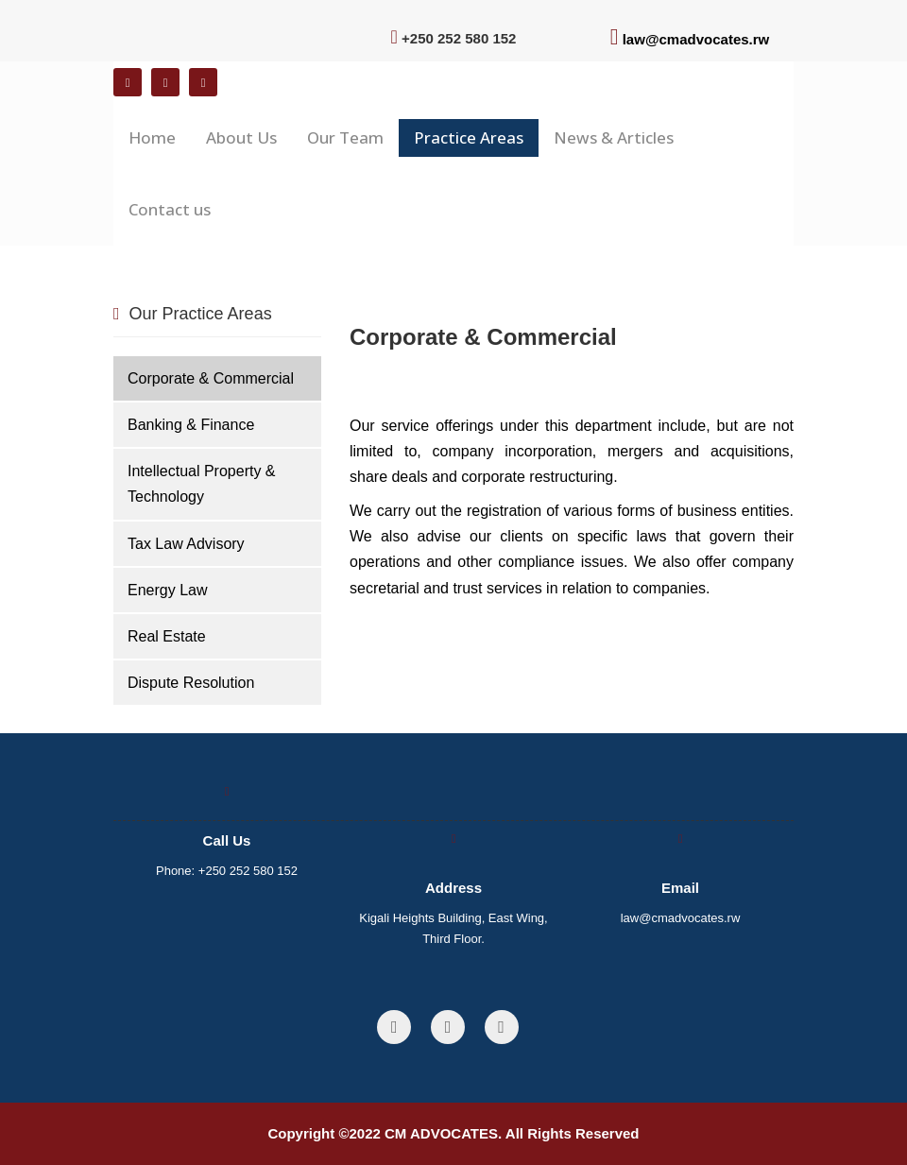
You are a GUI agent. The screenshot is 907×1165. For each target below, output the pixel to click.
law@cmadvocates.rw (696, 39)
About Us (241, 137)
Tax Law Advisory (186, 544)
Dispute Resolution (191, 683)
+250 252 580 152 (248, 871)
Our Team (345, 137)
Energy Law (168, 590)
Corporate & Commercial (211, 378)
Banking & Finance (191, 425)
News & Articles (614, 137)
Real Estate (167, 636)
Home (152, 137)
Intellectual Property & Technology (202, 484)
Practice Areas (468, 137)
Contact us (169, 209)
